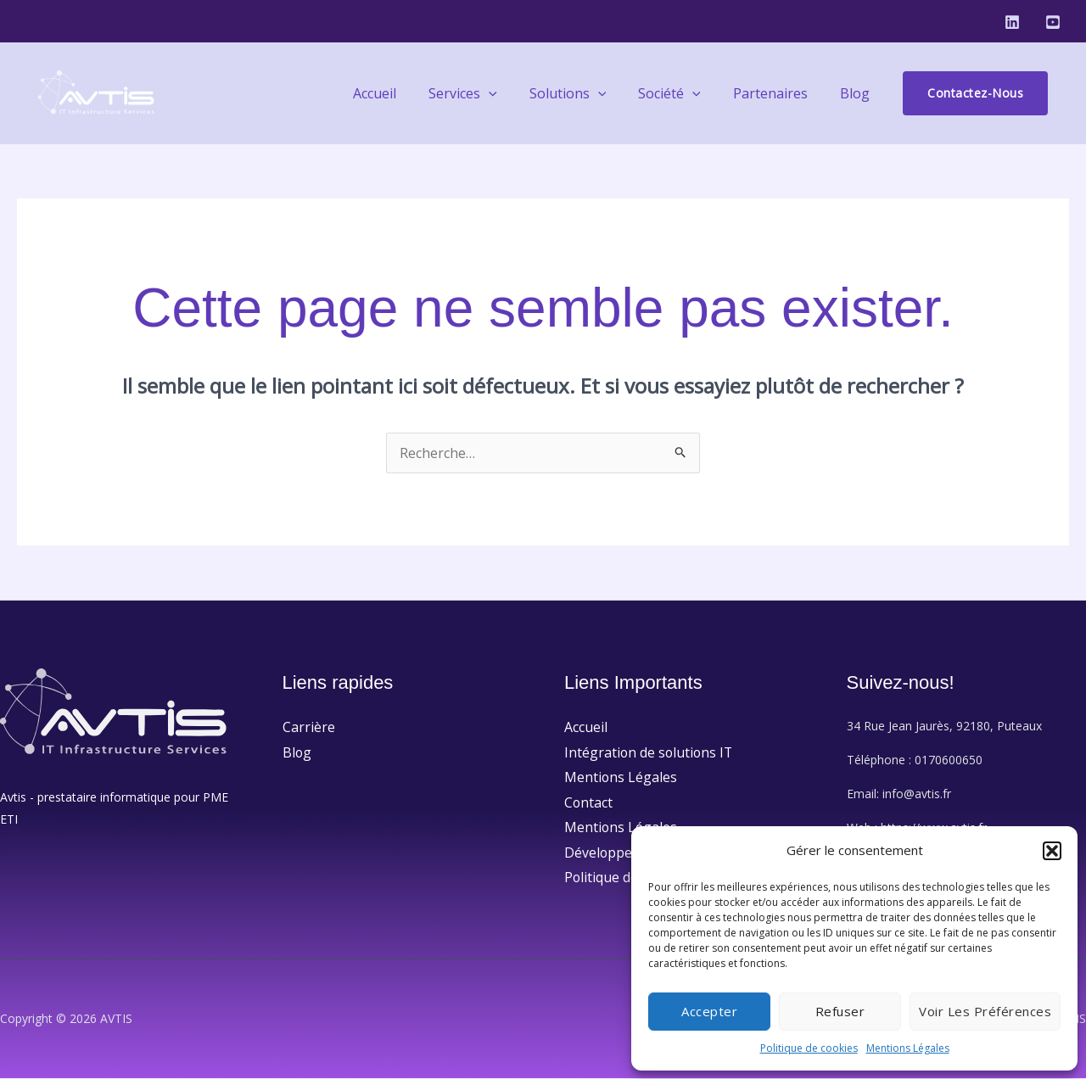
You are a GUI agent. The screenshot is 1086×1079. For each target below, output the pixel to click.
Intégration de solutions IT (650, 752)
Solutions (585, 93)
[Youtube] (1053, 22)
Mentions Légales (907, 1048)
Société (682, 93)
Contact (588, 802)
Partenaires (778, 93)
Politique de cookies (809, 1048)
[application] (511, 93)
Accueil (402, 93)
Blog (857, 93)
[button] (1052, 850)
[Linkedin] (1012, 22)
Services (485, 93)
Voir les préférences (985, 1011)
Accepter (709, 1011)
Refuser (840, 1011)
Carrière (309, 727)
